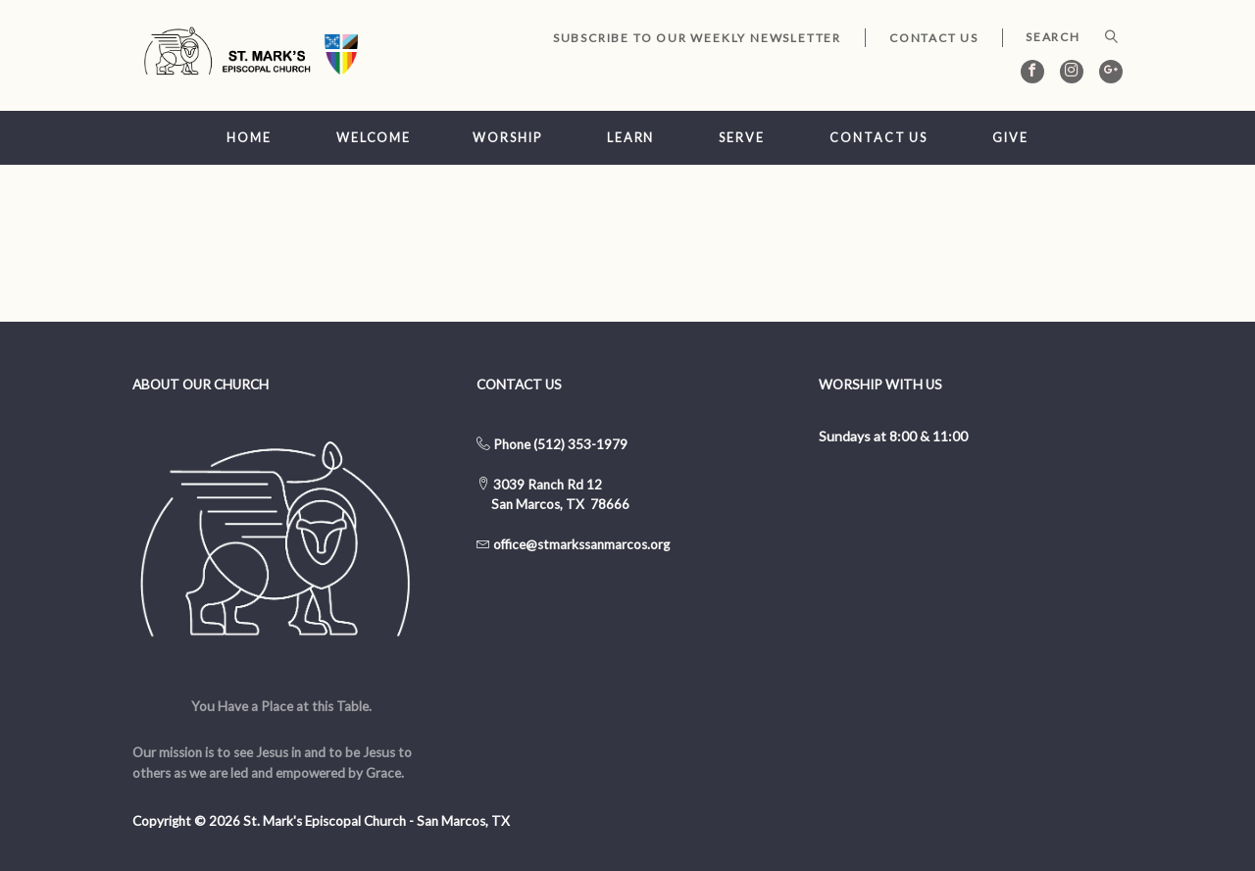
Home (249, 137)
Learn (630, 137)
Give (1010, 137)
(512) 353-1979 (580, 444)
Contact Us (934, 37)
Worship (507, 137)
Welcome (373, 137)
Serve (741, 137)
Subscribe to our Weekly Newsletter (697, 37)
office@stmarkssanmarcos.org (581, 544)
